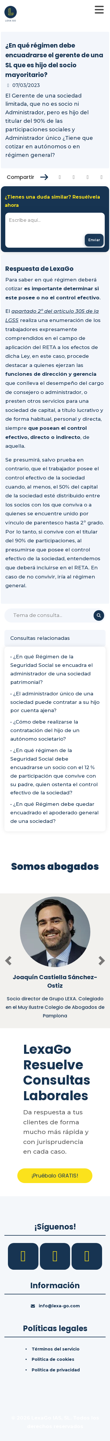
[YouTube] (87, 1256)
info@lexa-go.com (59, 1306)
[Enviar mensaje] (94, 240)
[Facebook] (24, 1256)
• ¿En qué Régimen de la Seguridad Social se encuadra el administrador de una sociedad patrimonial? (51, 669)
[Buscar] (55, 615)
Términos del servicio (55, 1349)
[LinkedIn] (56, 1256)
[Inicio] (10, 13)
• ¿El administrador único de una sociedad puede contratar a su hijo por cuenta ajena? (54, 702)
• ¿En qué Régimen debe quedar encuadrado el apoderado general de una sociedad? (54, 812)
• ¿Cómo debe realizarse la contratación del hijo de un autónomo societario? (44, 730)
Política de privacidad (56, 1370)
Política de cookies (53, 1359)
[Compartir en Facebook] (60, 177)
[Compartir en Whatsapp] (101, 177)
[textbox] (55, 230)
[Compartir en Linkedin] (87, 177)
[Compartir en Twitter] (73, 177)
